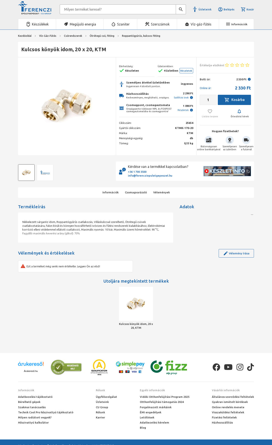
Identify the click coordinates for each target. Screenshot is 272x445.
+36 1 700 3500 (137, 171)
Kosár (247, 9)
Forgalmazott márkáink (155, 407)
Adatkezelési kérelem (154, 422)
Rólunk (100, 390)
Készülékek (40, 24)
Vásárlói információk (226, 390)
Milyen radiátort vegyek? (35, 417)
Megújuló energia (83, 24)
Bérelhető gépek (29, 401)
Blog (143, 427)
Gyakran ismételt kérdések (230, 401)
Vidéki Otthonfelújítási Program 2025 (164, 396)
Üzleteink (204, 9)
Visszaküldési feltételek (228, 412)
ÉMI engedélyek (150, 412)
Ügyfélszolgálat (106, 396)
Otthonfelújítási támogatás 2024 (162, 401)
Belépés (226, 9)
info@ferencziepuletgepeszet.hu (150, 175)
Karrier (100, 417)
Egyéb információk (152, 390)
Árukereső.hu (31, 371)
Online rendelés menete (228, 407)
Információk (26, 390)
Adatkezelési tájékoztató (35, 396)
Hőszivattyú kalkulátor (33, 422)
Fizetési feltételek (224, 417)
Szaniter (123, 24)
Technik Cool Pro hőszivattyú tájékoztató (45, 412)
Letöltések (147, 417)
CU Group (102, 407)
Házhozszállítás (222, 422)
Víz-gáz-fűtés (201, 24)
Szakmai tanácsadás (32, 407)
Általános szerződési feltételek (233, 396)
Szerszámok (160, 24)
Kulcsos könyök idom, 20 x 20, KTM (136, 325)
